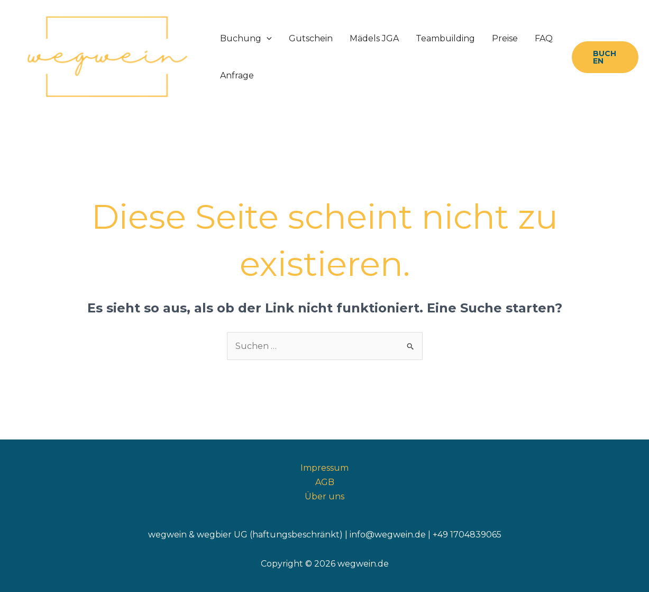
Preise (505, 38)
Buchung (246, 38)
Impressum (324, 468)
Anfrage (237, 75)
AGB (324, 482)
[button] (605, 57)
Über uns (324, 496)
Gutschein (311, 38)
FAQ (544, 38)
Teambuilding (445, 38)
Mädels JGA (374, 38)
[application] (266, 38)
